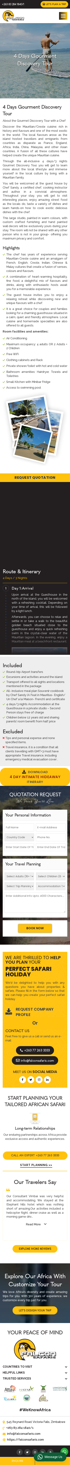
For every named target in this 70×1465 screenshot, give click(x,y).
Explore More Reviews (35, 1236)
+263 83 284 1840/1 (12, 4)
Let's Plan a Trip (54, 4)
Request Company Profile (29, 999)
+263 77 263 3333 (35, 1038)
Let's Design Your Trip (35, 1297)
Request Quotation (35, 477)
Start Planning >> (35, 1152)
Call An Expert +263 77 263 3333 (35, 1141)
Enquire (17, 1460)
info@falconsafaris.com (35, 1048)
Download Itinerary (35, 776)
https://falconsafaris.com (22, 1427)
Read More (33, 1211)
